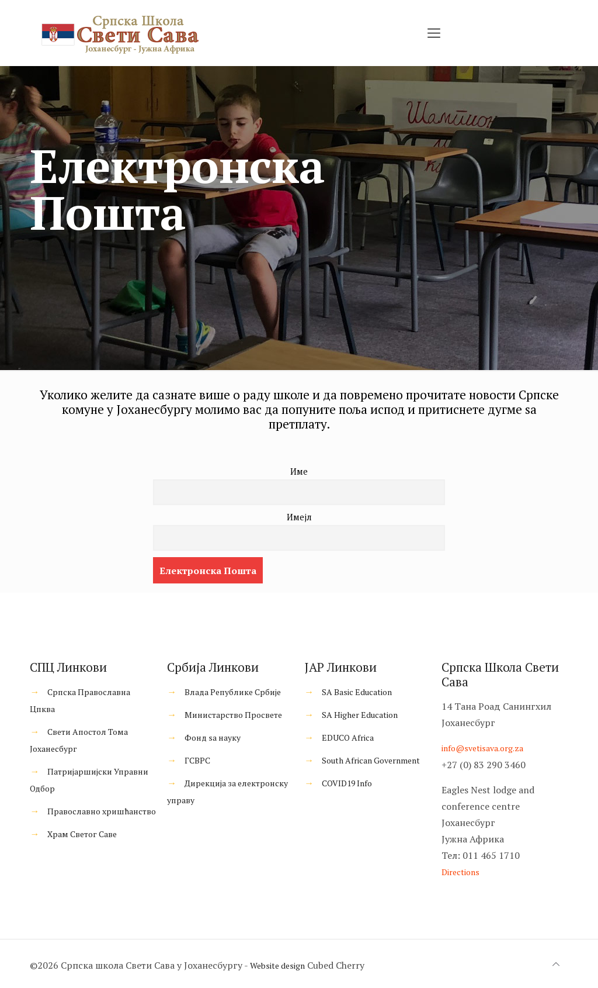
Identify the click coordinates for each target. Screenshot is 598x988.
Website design (277, 965)
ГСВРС (197, 760)
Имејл (299, 517)
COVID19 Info (347, 783)
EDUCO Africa (348, 737)
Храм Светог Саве (82, 834)
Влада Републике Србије (233, 691)
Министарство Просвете (233, 714)
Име (299, 471)
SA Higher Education (360, 714)
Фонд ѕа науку (213, 737)
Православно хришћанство (101, 811)
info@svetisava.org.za (482, 748)
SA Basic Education (357, 691)
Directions (460, 872)
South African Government (371, 760)
